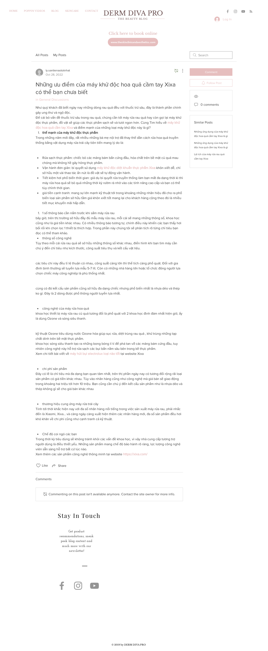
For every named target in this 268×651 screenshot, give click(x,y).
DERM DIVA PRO (133, 13)
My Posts (59, 55)
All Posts (42, 55)
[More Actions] (180, 70)
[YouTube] (243, 11)
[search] (211, 55)
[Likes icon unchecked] (38, 465)
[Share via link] (58, 465)
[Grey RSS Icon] (251, 11)
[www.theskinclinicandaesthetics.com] (133, 42)
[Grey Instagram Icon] (235, 11)
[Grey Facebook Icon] (227, 11)
